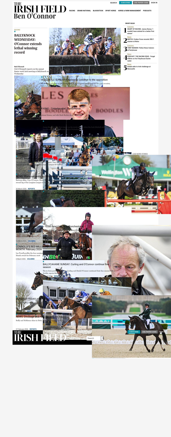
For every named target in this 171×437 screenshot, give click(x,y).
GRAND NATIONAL (84, 11)
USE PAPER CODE (141, 3)
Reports (58, 136)
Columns (31, 241)
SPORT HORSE (110, 11)
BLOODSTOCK (98, 11)
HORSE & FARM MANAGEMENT (129, 11)
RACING (72, 11)
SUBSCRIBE (125, 3)
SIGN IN (154, 3)
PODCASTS (147, 11)
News (56, 276)
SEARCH (113, 3)
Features (84, 103)
